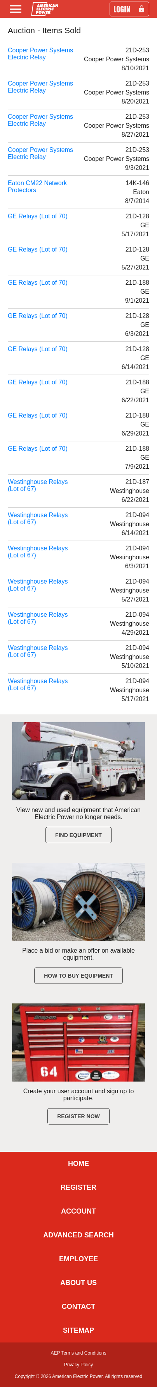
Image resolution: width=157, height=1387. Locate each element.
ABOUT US (78, 1283)
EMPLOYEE (78, 1259)
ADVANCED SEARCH (78, 1235)
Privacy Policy (78, 1364)
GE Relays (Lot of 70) (38, 216)
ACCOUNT (78, 1211)
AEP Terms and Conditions (78, 1353)
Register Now (78, 1116)
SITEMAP (78, 1330)
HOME (78, 1163)
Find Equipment (78, 835)
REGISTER (78, 1187)
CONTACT (79, 1306)
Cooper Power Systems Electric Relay (40, 54)
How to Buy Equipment (78, 976)
